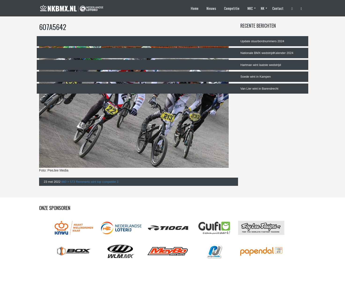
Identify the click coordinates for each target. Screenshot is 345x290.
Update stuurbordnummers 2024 (262, 41)
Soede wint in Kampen (255, 76)
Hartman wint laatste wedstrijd (260, 65)
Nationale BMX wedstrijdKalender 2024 (266, 53)
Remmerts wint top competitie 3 (97, 181)
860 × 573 (68, 181)
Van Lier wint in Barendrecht (259, 88)
